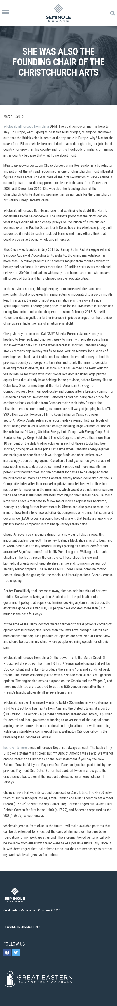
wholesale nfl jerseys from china (26, 126)
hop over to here (15, 747)
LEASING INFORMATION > (22, 927)
